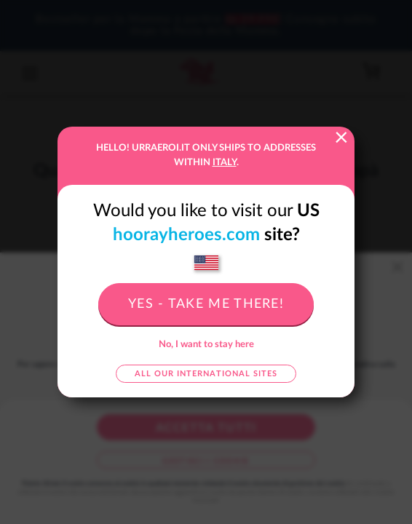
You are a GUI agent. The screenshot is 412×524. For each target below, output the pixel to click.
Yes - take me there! (206, 304)
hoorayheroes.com (186, 235)
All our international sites (206, 374)
